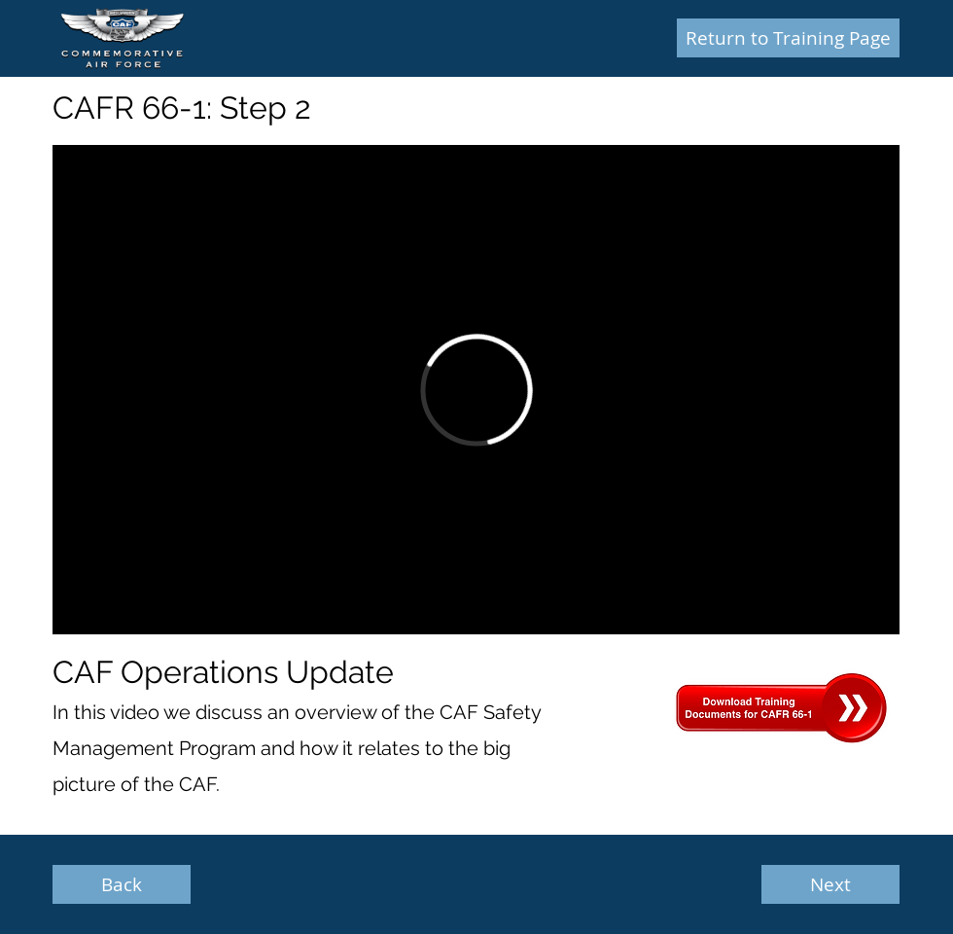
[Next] (830, 884)
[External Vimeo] (476, 389)
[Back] (122, 884)
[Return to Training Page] (788, 37)
